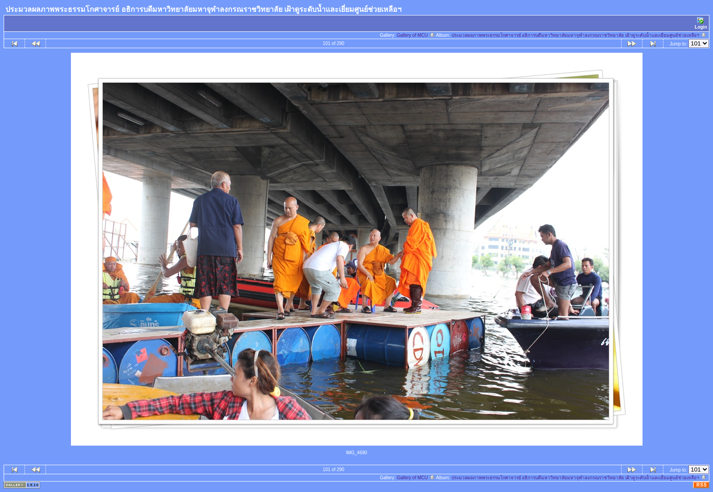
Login (701, 23)
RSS (701, 484)
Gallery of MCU (416, 35)
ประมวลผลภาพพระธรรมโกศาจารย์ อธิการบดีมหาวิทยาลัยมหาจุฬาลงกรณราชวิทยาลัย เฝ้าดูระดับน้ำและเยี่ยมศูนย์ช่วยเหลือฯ (579, 35)
